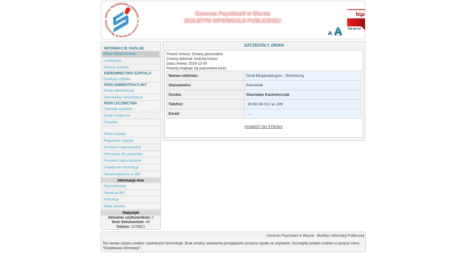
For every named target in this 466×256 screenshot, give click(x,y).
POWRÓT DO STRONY (264, 127)
